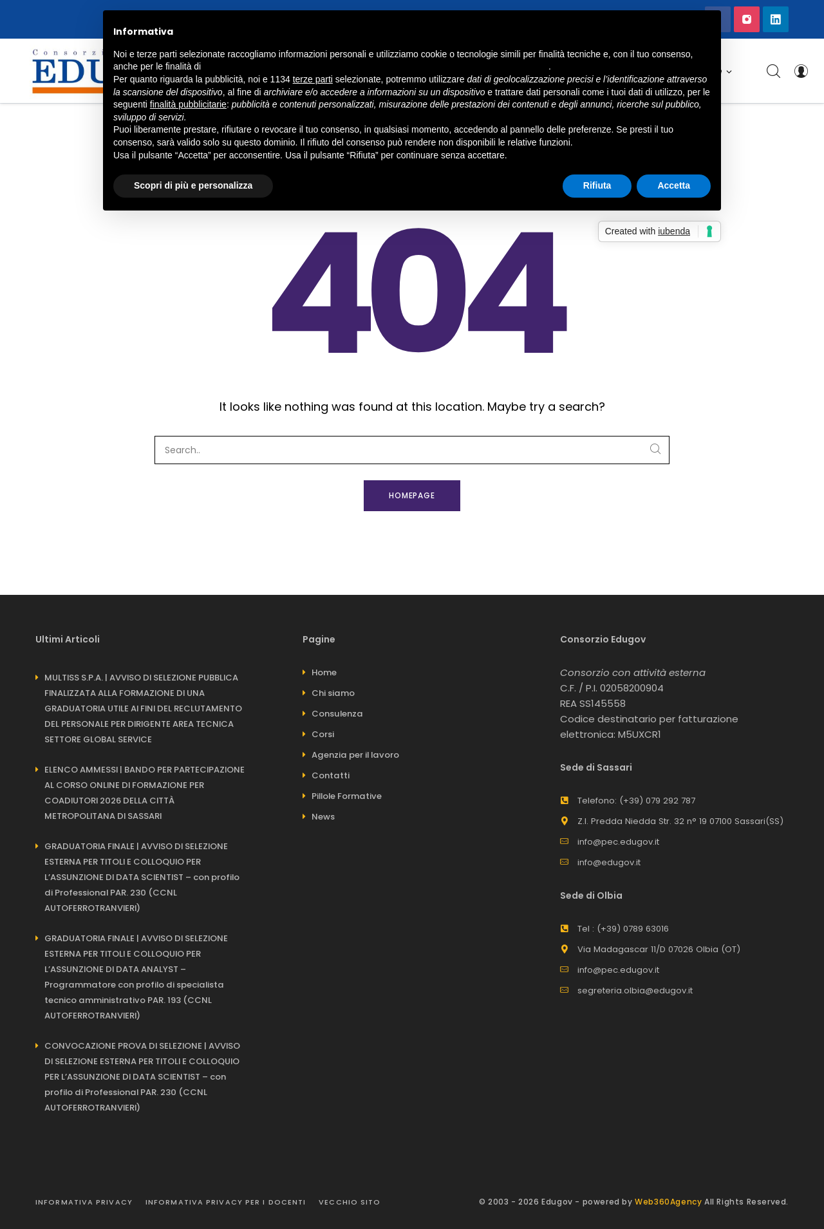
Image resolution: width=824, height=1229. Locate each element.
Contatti (331, 775)
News (323, 817)
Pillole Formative (347, 796)
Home (324, 672)
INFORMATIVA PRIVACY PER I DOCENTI (225, 1202)
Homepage (412, 495)
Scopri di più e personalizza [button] (193, 185)
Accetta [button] (673, 185)
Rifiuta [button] (597, 185)
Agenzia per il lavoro (355, 755)
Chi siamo (333, 693)
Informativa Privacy (84, 1202)
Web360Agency (668, 1201)
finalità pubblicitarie (188, 104)
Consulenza (337, 714)
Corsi (323, 734)
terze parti (313, 79)
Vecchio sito (349, 1202)
